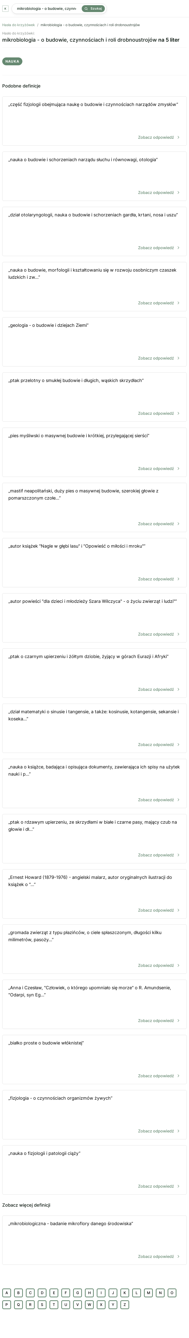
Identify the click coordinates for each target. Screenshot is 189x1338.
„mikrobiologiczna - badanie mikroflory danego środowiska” (94, 1240)
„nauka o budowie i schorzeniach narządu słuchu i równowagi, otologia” (94, 176)
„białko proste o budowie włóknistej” (94, 1059)
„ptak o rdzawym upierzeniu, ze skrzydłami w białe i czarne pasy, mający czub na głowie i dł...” (94, 839)
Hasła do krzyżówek (18, 25)
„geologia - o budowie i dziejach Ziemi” (94, 342)
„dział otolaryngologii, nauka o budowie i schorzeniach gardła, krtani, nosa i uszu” (94, 231)
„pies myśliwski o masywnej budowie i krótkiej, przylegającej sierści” (94, 452)
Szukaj (93, 8)
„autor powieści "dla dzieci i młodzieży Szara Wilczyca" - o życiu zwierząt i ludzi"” (94, 618)
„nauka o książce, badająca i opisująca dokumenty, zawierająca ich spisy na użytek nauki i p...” (94, 783)
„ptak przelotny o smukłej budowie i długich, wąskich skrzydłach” (94, 397)
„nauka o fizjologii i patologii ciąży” (94, 1170)
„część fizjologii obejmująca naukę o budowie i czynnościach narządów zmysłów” (94, 121)
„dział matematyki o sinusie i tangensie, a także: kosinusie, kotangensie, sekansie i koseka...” (94, 728)
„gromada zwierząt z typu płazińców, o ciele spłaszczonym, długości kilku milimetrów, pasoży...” (94, 949)
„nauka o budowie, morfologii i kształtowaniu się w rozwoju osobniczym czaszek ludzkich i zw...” (94, 287)
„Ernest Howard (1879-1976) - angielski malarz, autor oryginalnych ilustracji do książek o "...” (94, 894)
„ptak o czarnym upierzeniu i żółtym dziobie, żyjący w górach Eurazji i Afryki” (94, 673)
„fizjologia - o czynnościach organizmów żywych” (94, 1115)
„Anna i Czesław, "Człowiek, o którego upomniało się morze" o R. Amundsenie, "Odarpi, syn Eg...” (94, 1004)
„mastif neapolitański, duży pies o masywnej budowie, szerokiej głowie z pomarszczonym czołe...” (94, 507)
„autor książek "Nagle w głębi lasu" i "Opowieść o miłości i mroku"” (94, 563)
